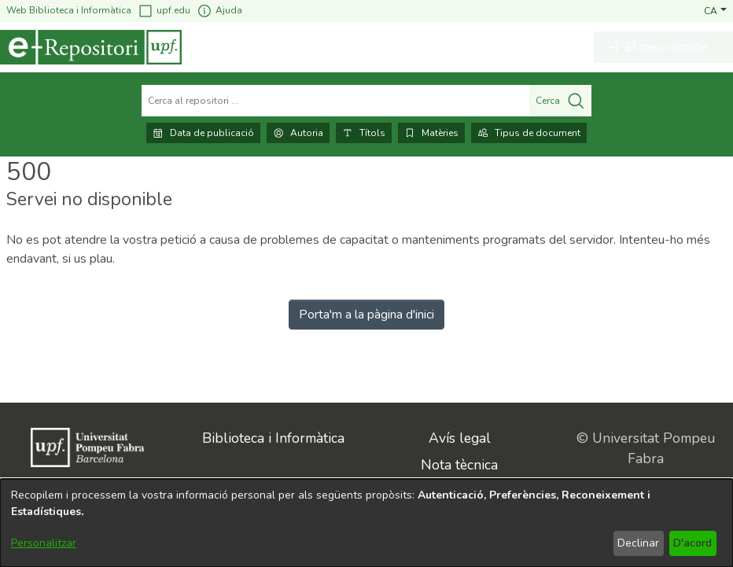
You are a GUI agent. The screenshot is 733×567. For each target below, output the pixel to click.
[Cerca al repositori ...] (335, 100)
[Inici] (91, 47)
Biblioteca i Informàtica (273, 438)
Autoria (298, 133)
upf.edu (164, 10)
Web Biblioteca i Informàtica (68, 10)
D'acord (692, 543)
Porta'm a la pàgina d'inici (366, 314)
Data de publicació (203, 133)
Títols (363, 133)
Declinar (638, 543)
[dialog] (366, 523)
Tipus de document (528, 133)
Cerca (560, 100)
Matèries (431, 133)
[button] (715, 10)
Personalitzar (43, 543)
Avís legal (460, 438)
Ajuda (219, 10)
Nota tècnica (459, 464)
